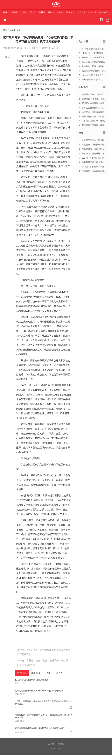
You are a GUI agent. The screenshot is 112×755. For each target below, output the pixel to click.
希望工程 (81, 12)
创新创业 (103, 12)
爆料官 (51, 12)
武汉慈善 (70, 12)
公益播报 (14, 12)
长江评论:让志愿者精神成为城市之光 (31, 680)
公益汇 (24, 12)
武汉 (12, 29)
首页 (5, 12)
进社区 (42, 12)
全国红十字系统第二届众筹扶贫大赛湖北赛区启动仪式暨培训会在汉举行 (43, 702)
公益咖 (60, 12)
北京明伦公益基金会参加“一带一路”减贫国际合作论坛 (39, 690)
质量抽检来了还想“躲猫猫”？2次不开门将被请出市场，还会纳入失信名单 (43, 716)
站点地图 (51, 744)
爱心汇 (33, 12)
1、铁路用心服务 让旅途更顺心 (93, 94)
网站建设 (61, 744)
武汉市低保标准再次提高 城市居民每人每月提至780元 (39, 728)
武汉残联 (92, 12)
